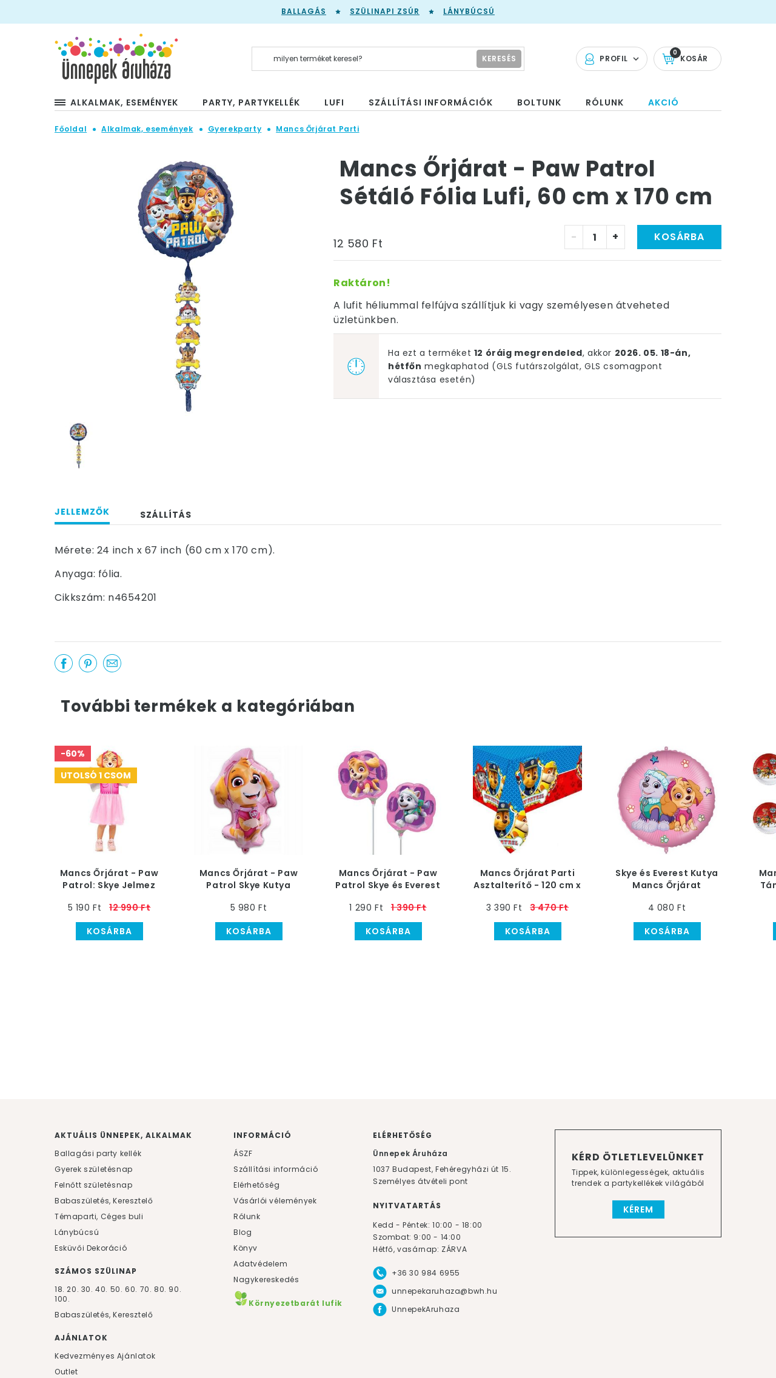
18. (60, 1289)
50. (117, 1289)
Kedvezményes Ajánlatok (105, 1356)
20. (73, 1289)
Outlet (66, 1371)
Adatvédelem (260, 1264)
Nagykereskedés (266, 1279)
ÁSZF (242, 1153)
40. (101, 1289)
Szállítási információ (275, 1169)
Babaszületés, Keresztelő (104, 1201)
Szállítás (166, 515)
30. (87, 1289)
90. (175, 1289)
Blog (242, 1232)
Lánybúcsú (469, 11)
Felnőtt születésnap (93, 1185)
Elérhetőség (256, 1185)
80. (161, 1289)
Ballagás (303, 11)
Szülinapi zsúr (385, 11)
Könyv (245, 1248)
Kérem (638, 1209)
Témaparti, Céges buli (99, 1216)
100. (62, 1299)
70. (147, 1289)
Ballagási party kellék (98, 1153)
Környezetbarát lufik (288, 1303)
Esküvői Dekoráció (91, 1248)
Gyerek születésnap (94, 1169)
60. (132, 1289)
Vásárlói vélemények (274, 1201)
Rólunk (247, 1216)
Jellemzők (82, 512)
